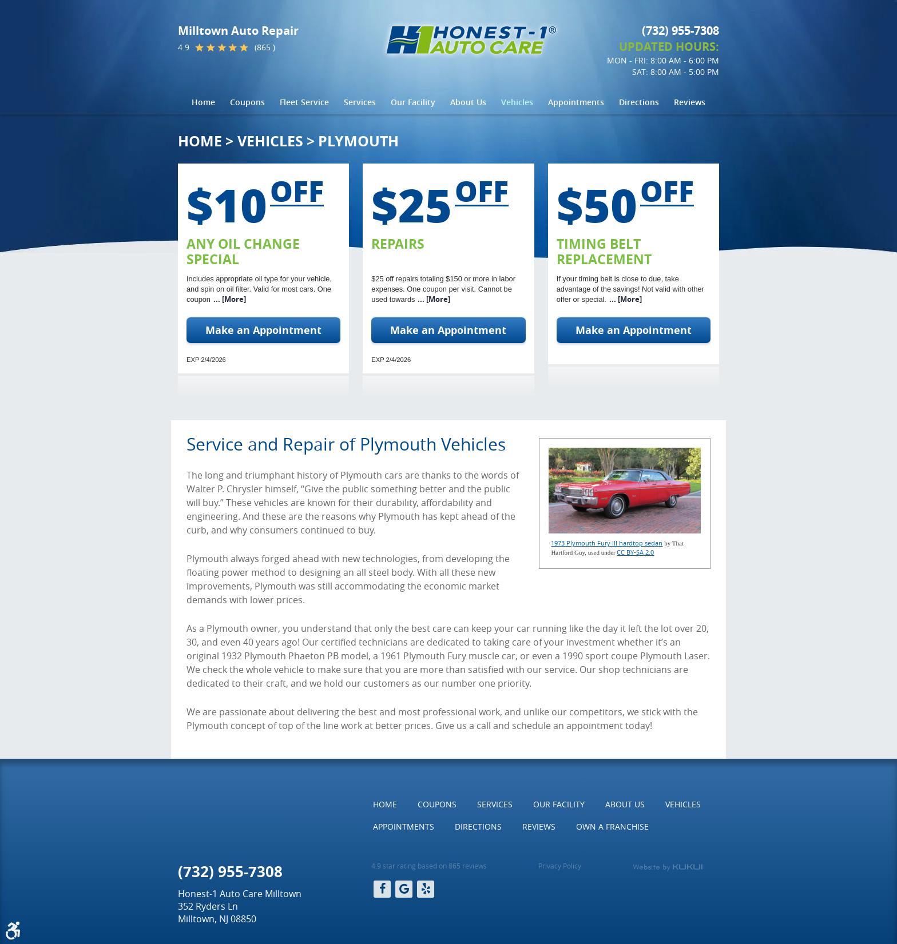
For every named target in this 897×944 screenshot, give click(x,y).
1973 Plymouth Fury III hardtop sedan (606, 543)
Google (403, 889)
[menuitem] (203, 102)
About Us (468, 102)
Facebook (382, 889)
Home (203, 102)
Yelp (425, 889)
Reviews (689, 102)
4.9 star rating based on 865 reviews (429, 865)
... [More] (229, 299)
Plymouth (358, 141)
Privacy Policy (559, 865)
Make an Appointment (263, 330)
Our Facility (413, 102)
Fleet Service (304, 102)
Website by (667, 867)
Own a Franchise (612, 826)
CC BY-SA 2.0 (635, 552)
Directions (639, 102)
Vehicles (517, 102)
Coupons (247, 102)
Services (360, 102)
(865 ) (265, 47)
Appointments (576, 102)
